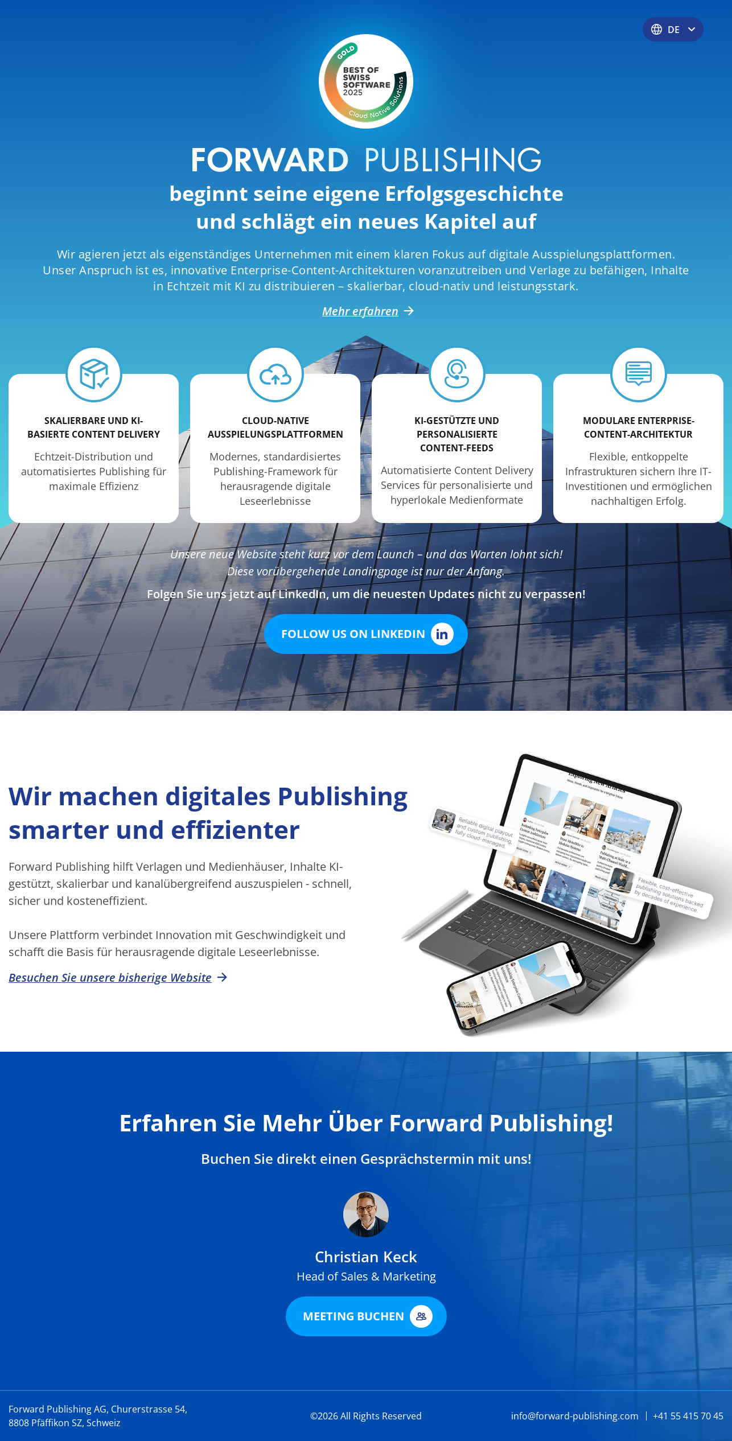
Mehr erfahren (366, 311)
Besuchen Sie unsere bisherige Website (116, 977)
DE (673, 29)
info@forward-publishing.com (575, 1416)
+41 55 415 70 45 (688, 1416)
